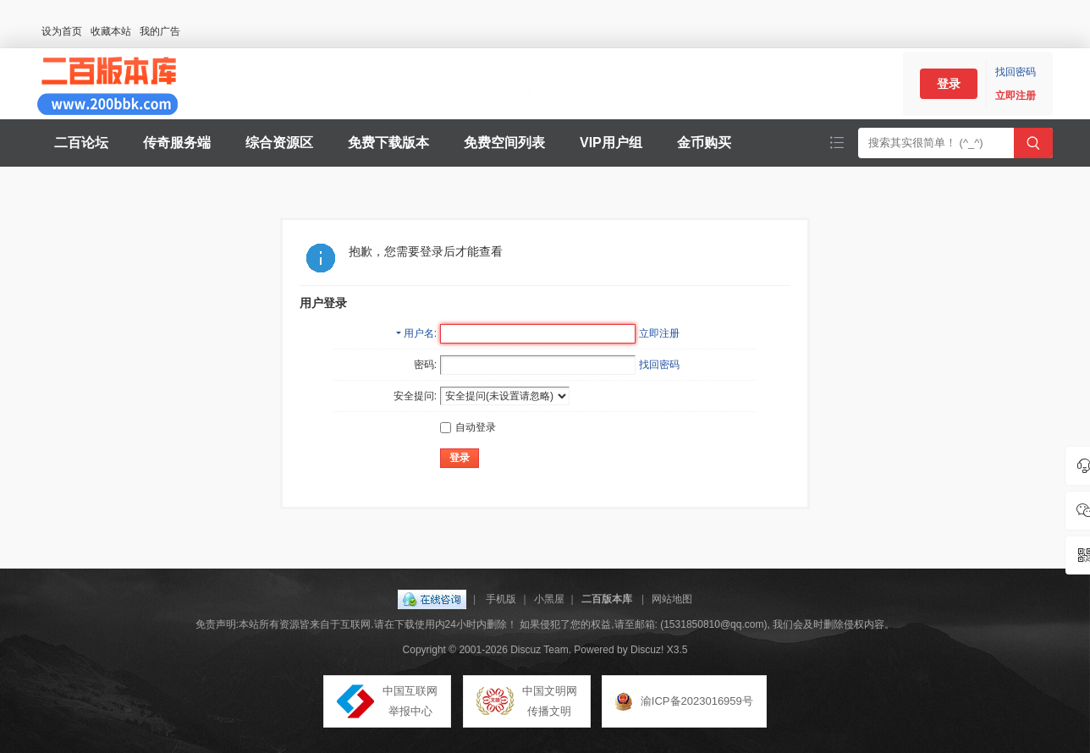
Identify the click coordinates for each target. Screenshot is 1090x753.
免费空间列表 (504, 142)
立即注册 (1015, 96)
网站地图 (672, 599)
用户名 (419, 333)
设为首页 (61, 31)
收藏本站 (111, 31)
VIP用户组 (611, 142)
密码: (425, 365)
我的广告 (160, 31)
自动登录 (468, 427)
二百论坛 (81, 142)
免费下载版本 (388, 142)
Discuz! (646, 650)
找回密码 (1015, 72)
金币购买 (704, 142)
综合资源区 (279, 142)
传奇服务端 (177, 142)
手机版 (501, 599)
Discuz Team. (540, 650)
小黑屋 (549, 599)
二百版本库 (606, 599)
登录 (949, 84)
